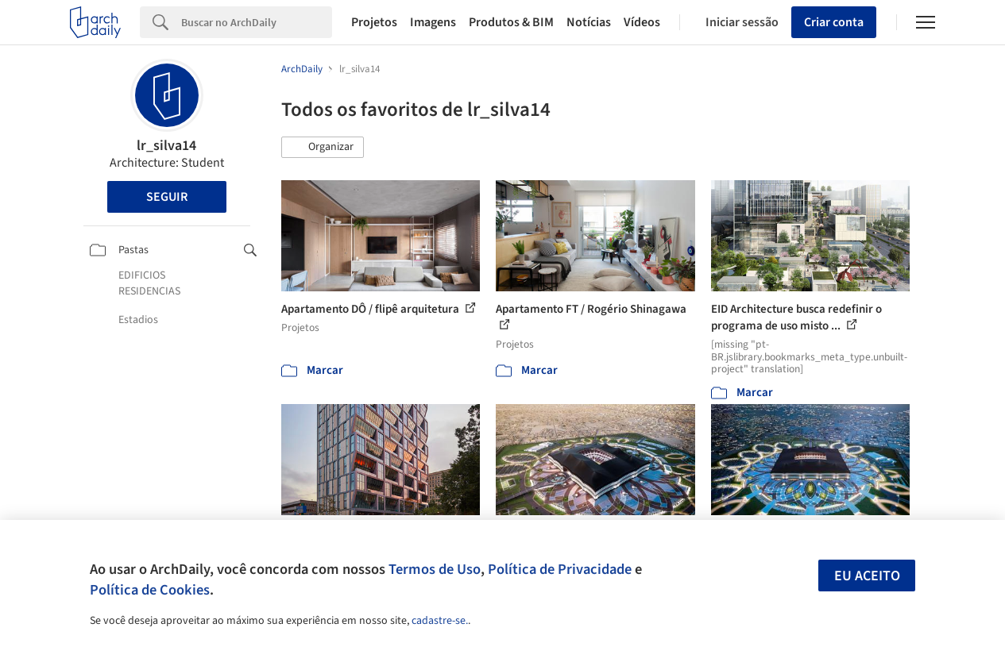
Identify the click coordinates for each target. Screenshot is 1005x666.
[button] (322, 148)
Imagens (433, 22)
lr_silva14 (166, 146)
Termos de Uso (434, 569)
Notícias (588, 22)
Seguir (166, 197)
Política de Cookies (150, 589)
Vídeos (642, 22)
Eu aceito (867, 576)
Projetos (374, 22)
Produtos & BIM (511, 22)
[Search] (256, 22)
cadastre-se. (440, 621)
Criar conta (834, 22)
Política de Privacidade (560, 569)
